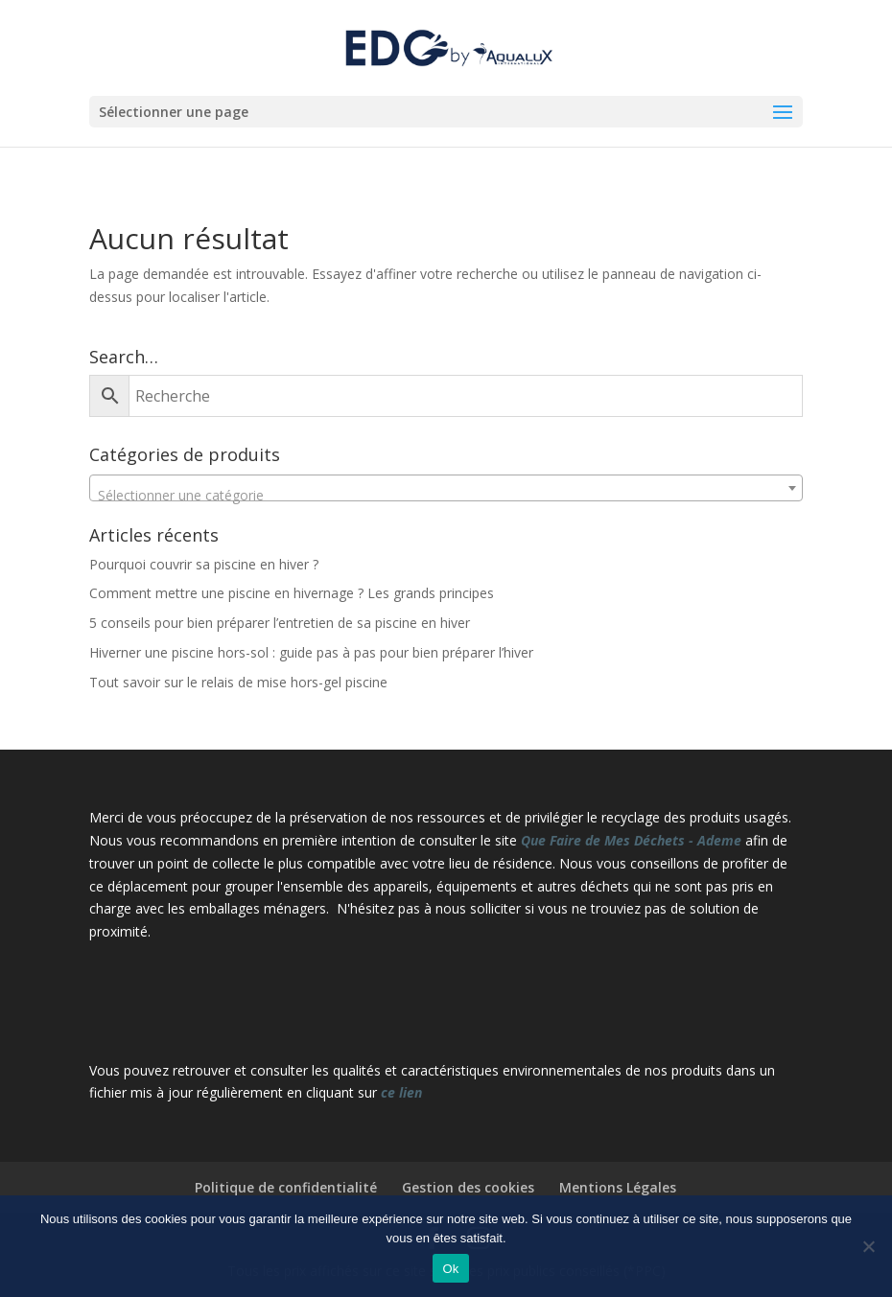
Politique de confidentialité (286, 1187)
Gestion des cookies (468, 1187)
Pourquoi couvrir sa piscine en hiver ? (203, 564)
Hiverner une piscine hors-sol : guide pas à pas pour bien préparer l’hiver (311, 652)
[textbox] (446, 495)
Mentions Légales (617, 1187)
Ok (450, 1269)
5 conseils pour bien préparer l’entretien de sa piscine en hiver (279, 623)
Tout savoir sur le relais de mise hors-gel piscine (238, 682)
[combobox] (446, 488)
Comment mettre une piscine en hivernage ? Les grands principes (291, 593)
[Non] (868, 1246)
